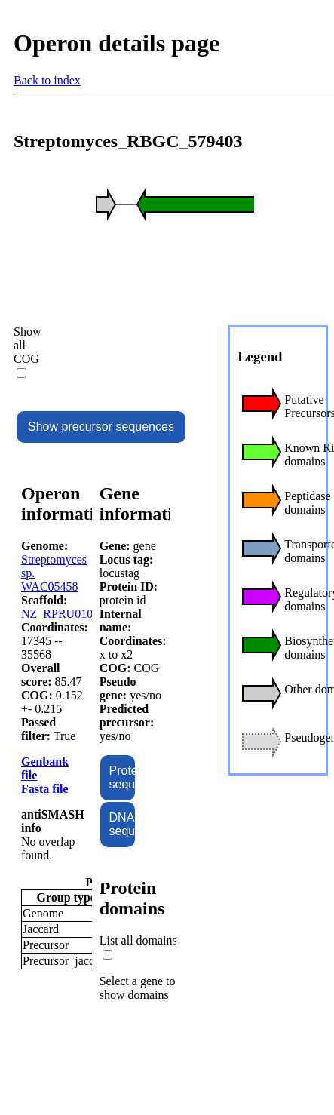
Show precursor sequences (101, 426)
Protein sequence (122, 777)
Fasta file (45, 788)
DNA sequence (122, 824)
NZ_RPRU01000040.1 (76, 613)
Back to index (47, 80)
